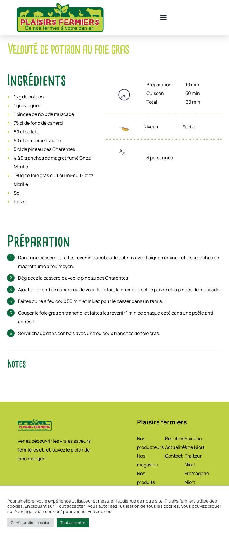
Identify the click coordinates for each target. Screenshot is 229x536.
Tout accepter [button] (72, 522)
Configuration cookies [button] (30, 522)
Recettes (174, 438)
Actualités (176, 447)
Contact (174, 456)
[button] (163, 17)
